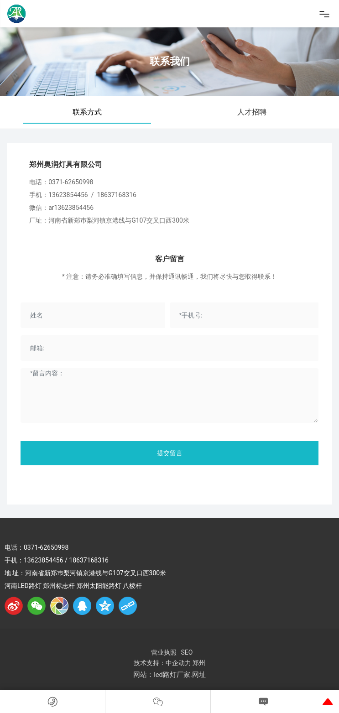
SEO (187, 652)
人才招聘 (251, 112)
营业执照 (164, 652)
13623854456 (68, 194)
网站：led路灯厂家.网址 (169, 675)
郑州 (199, 662)
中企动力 (178, 662)
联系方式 (87, 112)
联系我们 (170, 61)
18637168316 (116, 194)
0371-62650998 (70, 182)
